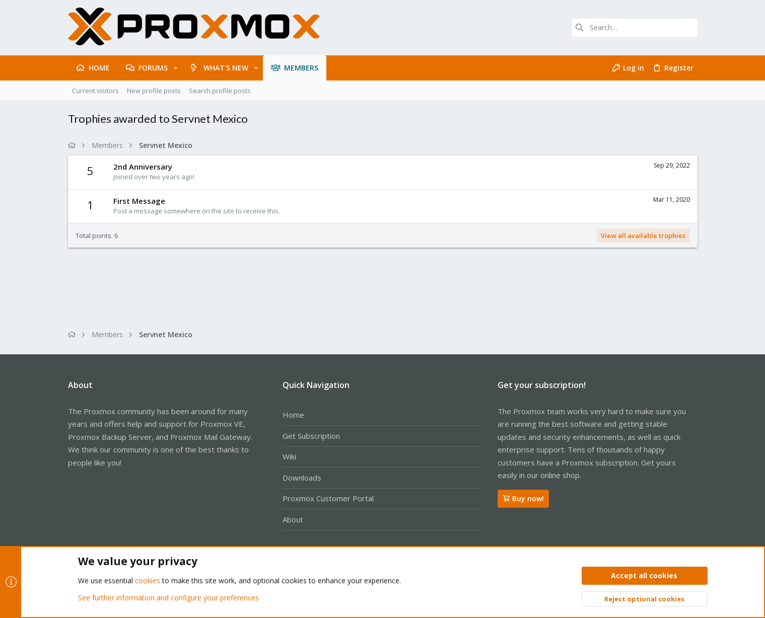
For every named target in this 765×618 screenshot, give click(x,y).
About (293, 519)
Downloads (302, 478)
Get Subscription (311, 436)
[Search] (635, 28)
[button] (175, 68)
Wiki (289, 456)
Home (293, 415)
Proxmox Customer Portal (328, 498)
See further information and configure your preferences (168, 597)
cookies (147, 581)
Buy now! (523, 498)
